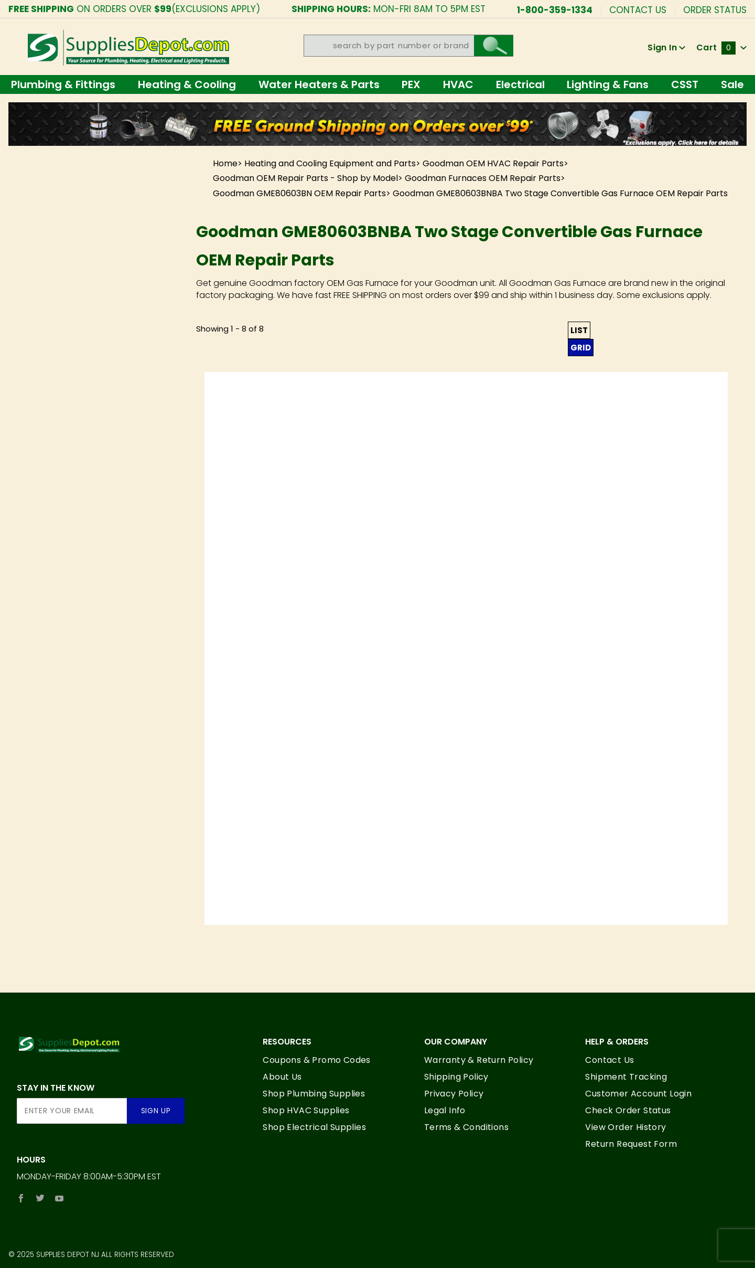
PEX (411, 84)
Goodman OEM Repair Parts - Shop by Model (305, 178)
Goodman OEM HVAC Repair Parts (493, 163)
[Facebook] (21, 1198)
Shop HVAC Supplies (306, 1110)
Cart (721, 47)
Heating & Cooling (187, 84)
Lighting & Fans (608, 84)
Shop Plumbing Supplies (314, 1094)
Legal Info (445, 1110)
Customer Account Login (638, 1094)
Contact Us (637, 9)
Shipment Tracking (626, 1077)
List (579, 330)
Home (225, 163)
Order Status (715, 9)
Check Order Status (628, 1110)
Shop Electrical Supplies (314, 1127)
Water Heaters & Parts (319, 84)
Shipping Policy (456, 1077)
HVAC (458, 84)
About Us (282, 1077)
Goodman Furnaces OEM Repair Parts (482, 178)
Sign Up (156, 1111)
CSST (684, 84)
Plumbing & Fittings (63, 84)
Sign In (667, 47)
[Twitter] (40, 1198)
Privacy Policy (454, 1094)
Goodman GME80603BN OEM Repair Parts (299, 193)
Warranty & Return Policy (479, 1060)
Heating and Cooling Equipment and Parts (330, 163)
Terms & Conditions (466, 1127)
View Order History (625, 1127)
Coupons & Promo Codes (316, 1060)
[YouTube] (59, 1198)
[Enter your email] (72, 1111)
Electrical (520, 84)
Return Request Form (631, 1144)
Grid (580, 347)
